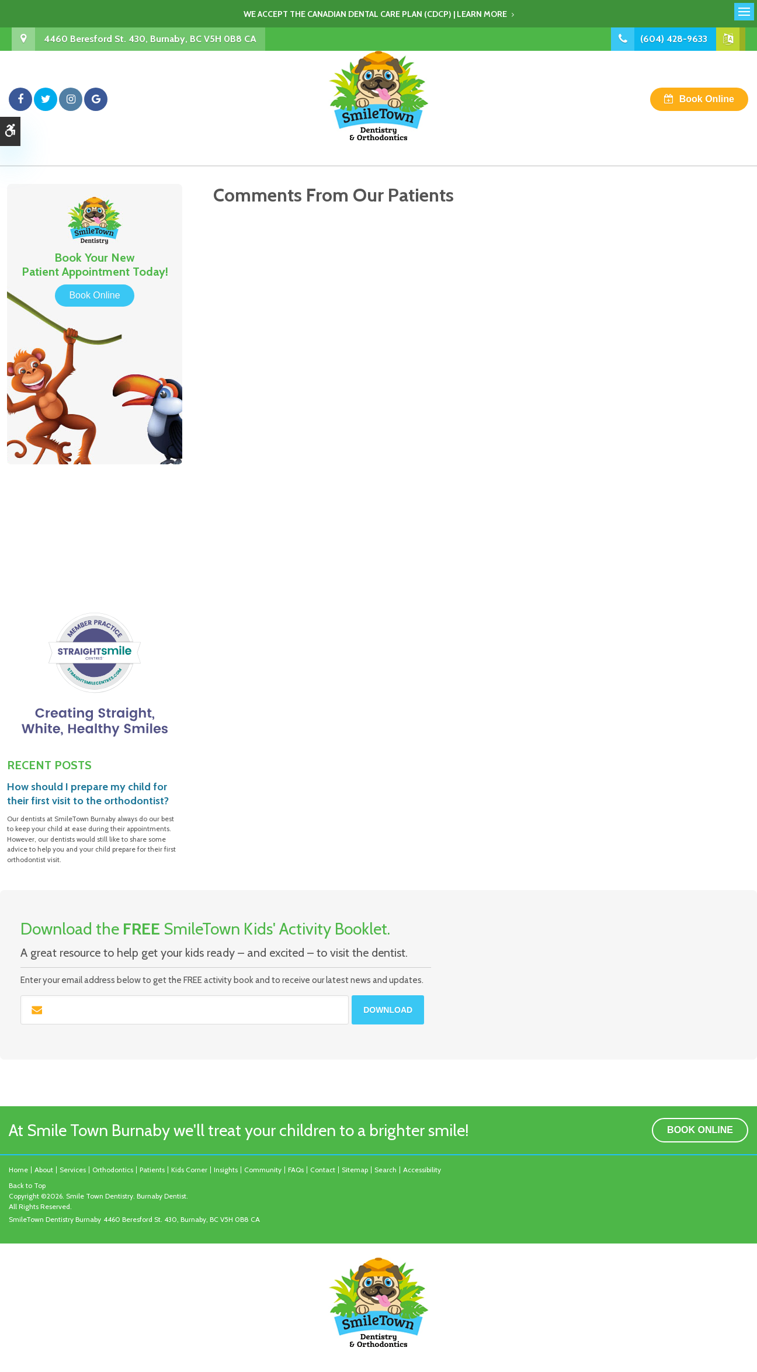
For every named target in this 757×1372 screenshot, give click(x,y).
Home (18, 1169)
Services (73, 1169)
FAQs (296, 1169)
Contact (322, 1169)
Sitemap (355, 1169)
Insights (226, 1169)
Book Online (706, 99)
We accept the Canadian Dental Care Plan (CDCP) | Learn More (375, 14)
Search (385, 1169)
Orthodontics (112, 1169)
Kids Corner (189, 1169)
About (43, 1169)
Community (263, 1169)
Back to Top (27, 1185)
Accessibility (422, 1169)
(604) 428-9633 (673, 38)
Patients (152, 1169)
